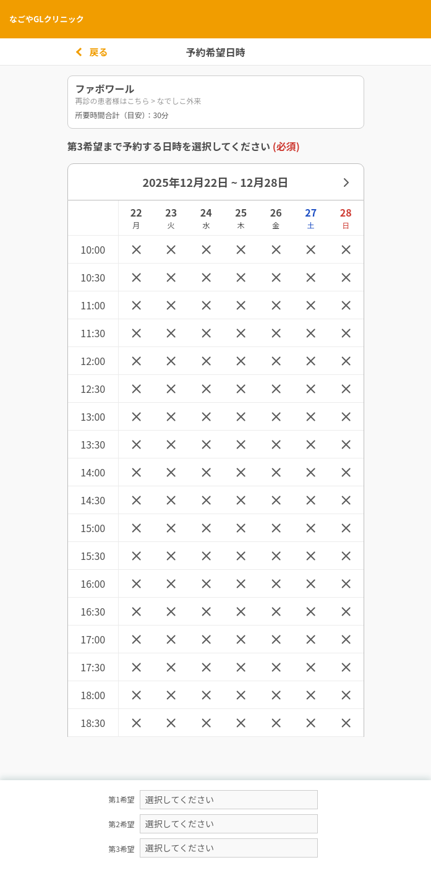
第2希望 (121, 824)
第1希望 (121, 799)
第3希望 (121, 848)
